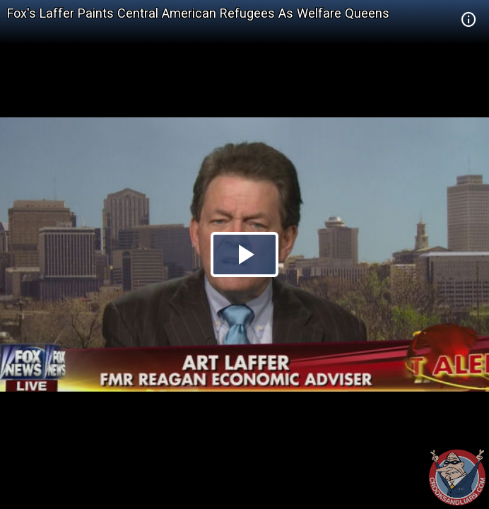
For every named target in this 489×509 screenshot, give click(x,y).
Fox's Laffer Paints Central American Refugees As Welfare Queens (198, 13)
